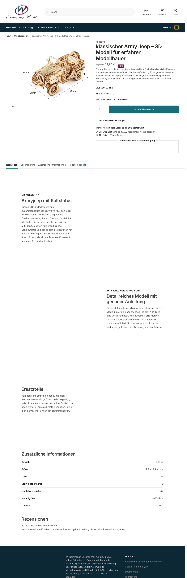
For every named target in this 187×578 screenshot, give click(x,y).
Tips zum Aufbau (105, 94)
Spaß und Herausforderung (112, 99)
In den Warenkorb (144, 109)
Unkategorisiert (21, 36)
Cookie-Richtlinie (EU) (136, 566)
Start (9, 36)
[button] (171, 27)
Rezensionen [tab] (77, 164)
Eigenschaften (104, 88)
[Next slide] (84, 74)
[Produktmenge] (99, 109)
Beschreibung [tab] (28, 164)
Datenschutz (131, 571)
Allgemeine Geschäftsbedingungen (143, 561)
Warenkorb (162, 12)
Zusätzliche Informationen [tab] (52, 164)
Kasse (175, 12)
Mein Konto (146, 12)
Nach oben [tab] (12, 164)
